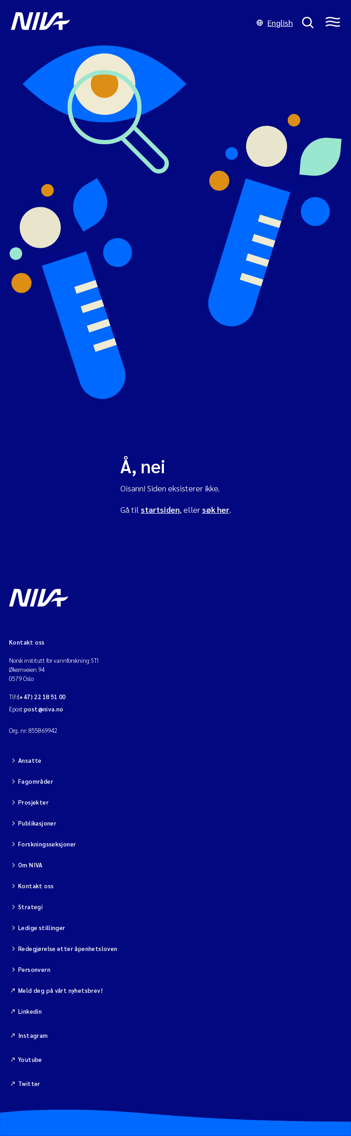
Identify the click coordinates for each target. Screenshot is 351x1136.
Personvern (34, 969)
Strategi (30, 907)
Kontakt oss (36, 886)
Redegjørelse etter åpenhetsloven (67, 948)
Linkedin (30, 1011)
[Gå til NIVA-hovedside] (129, 22)
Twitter (29, 1083)
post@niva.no (44, 709)
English (275, 22)
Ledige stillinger (41, 927)
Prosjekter (33, 802)
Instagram (33, 1035)
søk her (215, 509)
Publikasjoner (37, 823)
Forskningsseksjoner (47, 844)
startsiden (160, 509)
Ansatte (30, 760)
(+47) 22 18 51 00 (41, 697)
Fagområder (35, 781)
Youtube (30, 1059)
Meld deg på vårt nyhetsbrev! (60, 990)
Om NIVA (30, 865)
